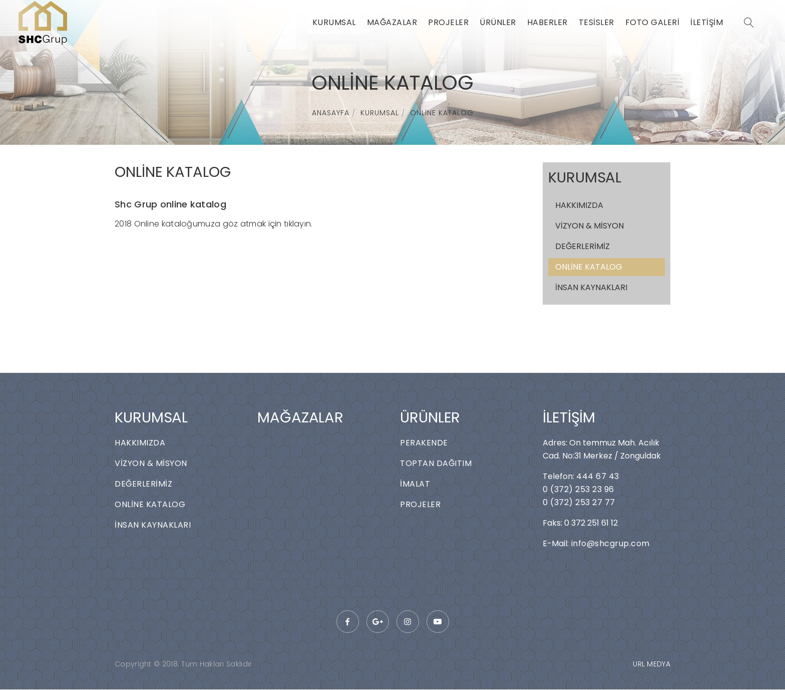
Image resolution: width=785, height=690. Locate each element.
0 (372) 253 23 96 (578, 489)
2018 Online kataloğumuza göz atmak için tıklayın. (214, 223)
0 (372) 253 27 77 (579, 502)
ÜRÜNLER (498, 22)
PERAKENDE (424, 442)
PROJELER (448, 22)
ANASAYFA (330, 113)
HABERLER (547, 22)
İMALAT (415, 484)
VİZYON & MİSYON (589, 226)
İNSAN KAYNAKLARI (591, 287)
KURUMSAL (334, 22)
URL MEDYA (651, 664)
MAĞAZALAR (392, 22)
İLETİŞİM (706, 22)
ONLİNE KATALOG (442, 113)
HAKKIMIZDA (579, 205)
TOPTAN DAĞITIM (436, 463)
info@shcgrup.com (609, 543)
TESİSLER (596, 22)
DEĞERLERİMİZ (582, 246)
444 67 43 (597, 476)
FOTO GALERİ (652, 22)
